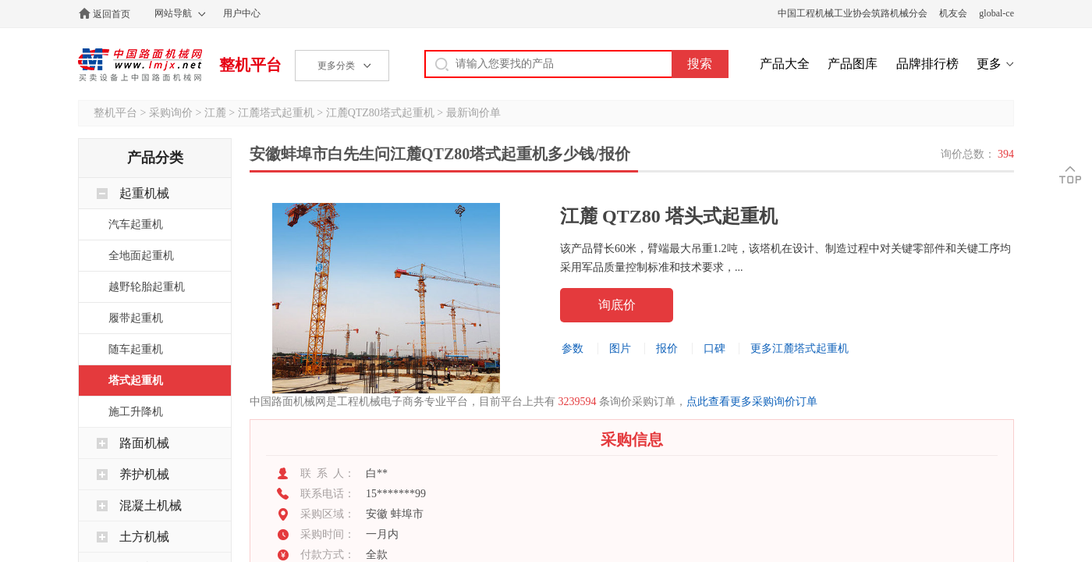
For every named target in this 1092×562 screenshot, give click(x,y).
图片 (620, 348)
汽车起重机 (135, 224)
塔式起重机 (135, 380)
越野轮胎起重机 (146, 287)
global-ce (996, 13)
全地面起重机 (141, 255)
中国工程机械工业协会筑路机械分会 (852, 13)
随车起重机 (135, 349)
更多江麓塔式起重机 (799, 348)
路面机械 (144, 443)
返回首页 (111, 14)
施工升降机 (135, 412)
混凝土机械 (150, 505)
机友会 (953, 13)
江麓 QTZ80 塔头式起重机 (669, 216)
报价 (667, 348)
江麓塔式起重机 (276, 113)
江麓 (215, 113)
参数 (572, 348)
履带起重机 (135, 318)
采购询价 (171, 113)
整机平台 (250, 64)
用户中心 (242, 13)
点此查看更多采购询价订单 (751, 401)
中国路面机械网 (140, 64)
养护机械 (144, 474)
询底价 (617, 304)
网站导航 (173, 13)
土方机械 (144, 536)
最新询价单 (473, 113)
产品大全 (785, 63)
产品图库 (853, 63)
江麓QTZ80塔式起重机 (380, 113)
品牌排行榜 (927, 63)
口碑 (714, 348)
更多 (989, 63)
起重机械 (144, 193)
